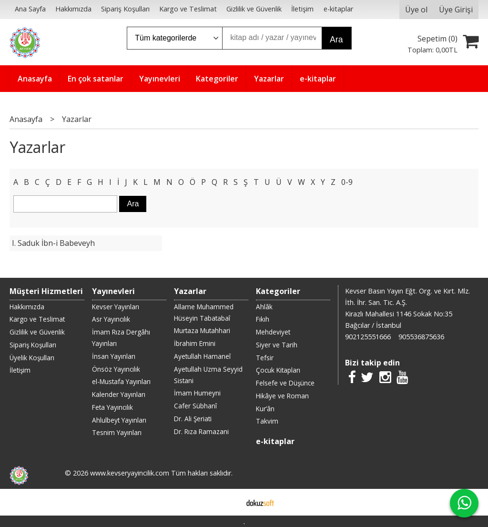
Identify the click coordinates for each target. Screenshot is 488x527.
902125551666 (368, 336)
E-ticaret (229, 502)
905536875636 (421, 336)
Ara (336, 39)
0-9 (347, 182)
